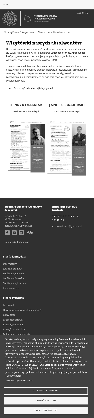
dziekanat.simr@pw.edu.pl (67, 226)
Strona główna (11, 32)
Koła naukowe (11, 288)
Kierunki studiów (12, 269)
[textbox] (11, 18)
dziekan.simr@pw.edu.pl (18, 226)
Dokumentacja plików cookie (19, 381)
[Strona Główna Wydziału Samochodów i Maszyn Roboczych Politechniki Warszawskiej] (40, 18)
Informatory (10, 264)
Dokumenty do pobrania (16, 334)
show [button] (5, 4)
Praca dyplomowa (13, 325)
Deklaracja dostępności (17, 242)
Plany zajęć (9, 315)
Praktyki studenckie (14, 329)
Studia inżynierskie (13, 274)
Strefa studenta (13, 298)
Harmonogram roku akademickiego (22, 310)
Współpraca (28, 32)
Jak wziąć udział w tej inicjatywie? (30, 89)
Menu (83, 13)
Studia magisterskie (13, 278)
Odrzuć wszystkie (45, 401)
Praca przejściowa (12, 320)
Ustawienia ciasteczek (46, 391)
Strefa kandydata (14, 256)
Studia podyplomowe (14, 283)
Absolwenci (44, 32)
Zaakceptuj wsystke (45, 410)
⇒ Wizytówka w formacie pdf (26, 111)
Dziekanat (8, 305)
